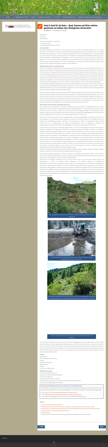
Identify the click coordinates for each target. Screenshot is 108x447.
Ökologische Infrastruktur (69, 17)
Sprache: (9, 17)
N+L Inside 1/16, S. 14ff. (56, 74)
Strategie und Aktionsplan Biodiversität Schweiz (52, 404)
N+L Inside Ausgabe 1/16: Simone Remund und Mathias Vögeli (55, 410)
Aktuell (33, 17)
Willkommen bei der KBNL (22, 17)
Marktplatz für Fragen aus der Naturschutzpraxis (90, 17)
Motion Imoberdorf (45, 412)
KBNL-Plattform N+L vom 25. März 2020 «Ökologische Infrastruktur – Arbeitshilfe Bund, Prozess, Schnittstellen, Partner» (68, 406)
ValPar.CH (47, 392)
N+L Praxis (56, 17)
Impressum (4, 438)
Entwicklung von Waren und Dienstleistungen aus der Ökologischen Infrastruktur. (63, 394)
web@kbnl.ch (48, 30)
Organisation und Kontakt (44, 17)
